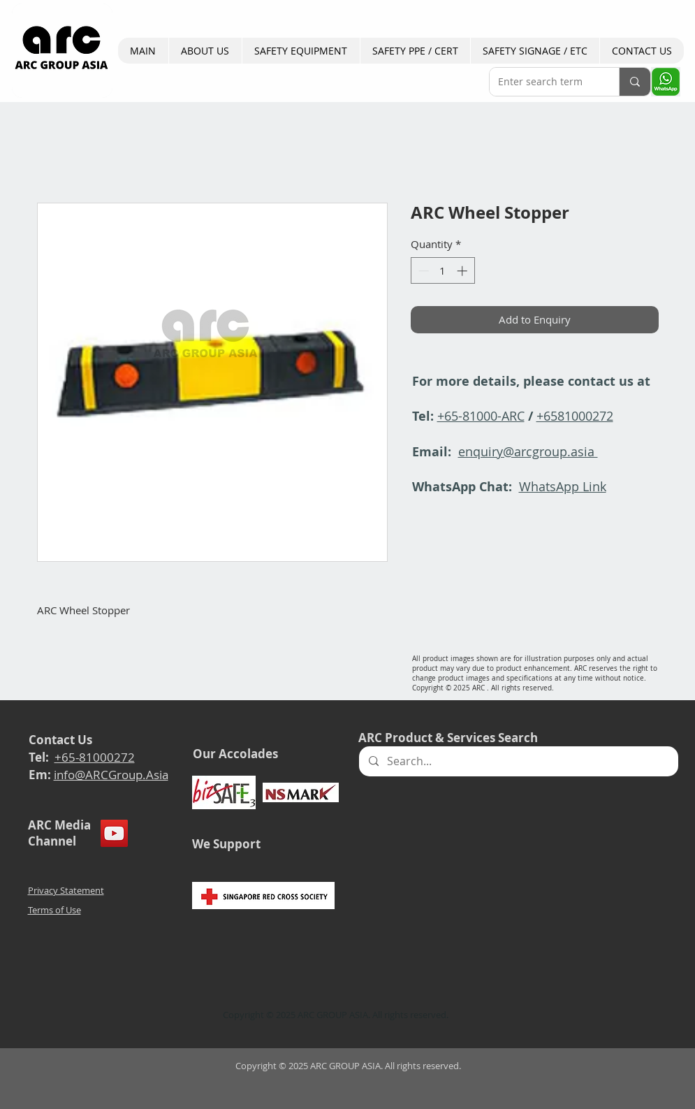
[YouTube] (114, 833)
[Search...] (518, 761)
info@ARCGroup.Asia (111, 775)
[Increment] (463, 271)
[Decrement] (422, 271)
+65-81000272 (94, 757)
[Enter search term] (544, 82)
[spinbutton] (442, 271)
